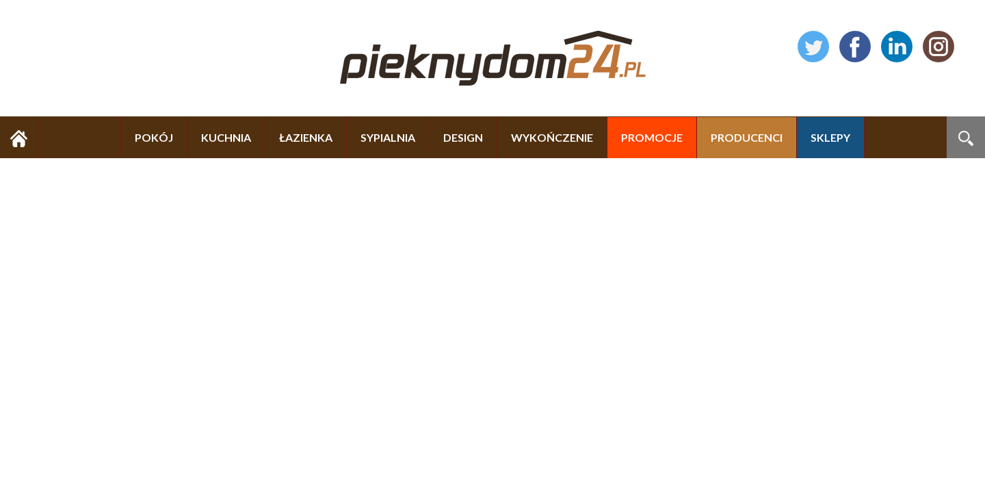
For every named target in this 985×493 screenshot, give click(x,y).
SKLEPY (830, 137)
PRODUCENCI (747, 137)
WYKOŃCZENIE (552, 137)
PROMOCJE (652, 137)
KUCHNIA (226, 137)
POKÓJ (154, 137)
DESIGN (463, 137)
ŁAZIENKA (305, 137)
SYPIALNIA (387, 137)
